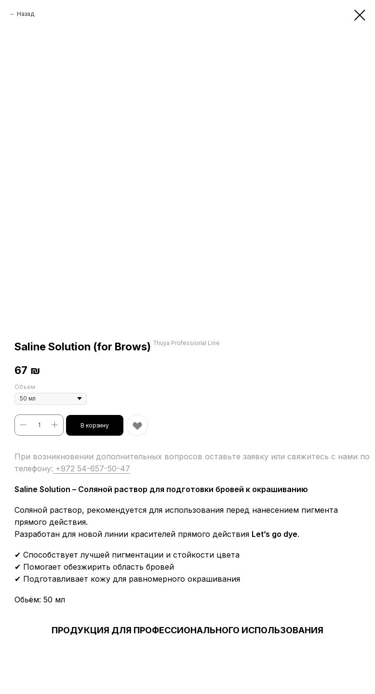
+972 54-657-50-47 (91, 468)
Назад (25, 13)
